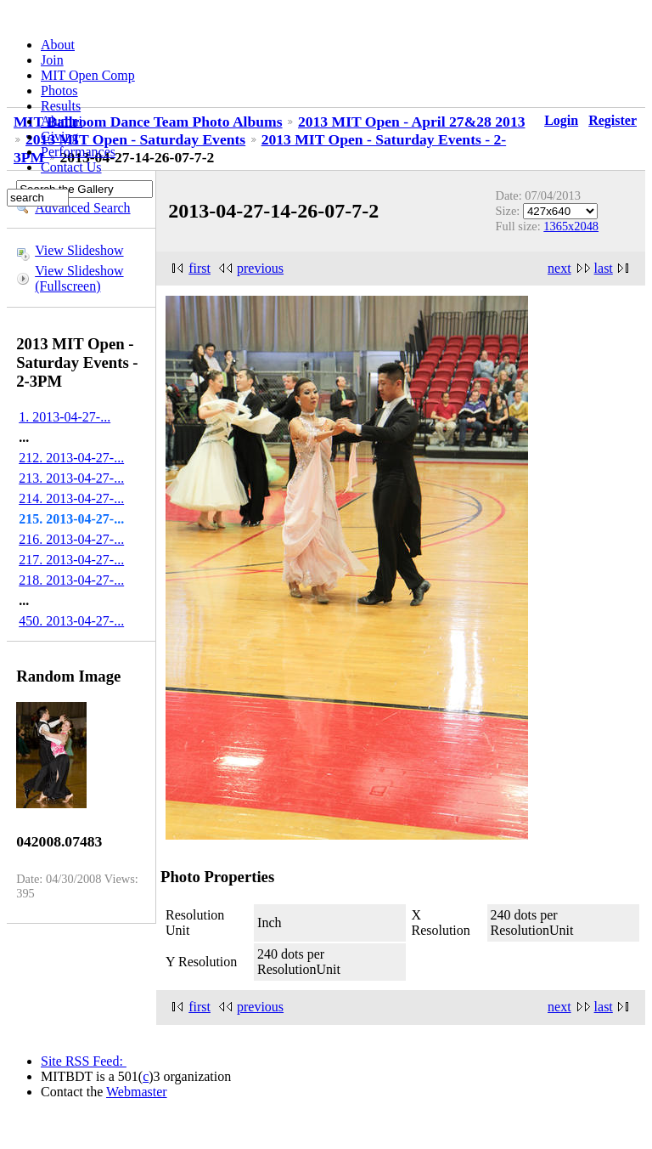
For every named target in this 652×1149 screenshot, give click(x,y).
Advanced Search (82, 208)
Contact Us (71, 167)
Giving (59, 136)
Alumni (61, 121)
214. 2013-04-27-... (71, 498)
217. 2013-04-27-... (71, 559)
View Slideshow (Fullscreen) (79, 278)
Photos (59, 90)
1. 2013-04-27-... (64, 417)
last (603, 268)
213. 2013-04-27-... (71, 478)
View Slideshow (79, 250)
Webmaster (136, 1091)
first (199, 268)
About (58, 44)
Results (61, 106)
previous (260, 268)
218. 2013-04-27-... (71, 580)
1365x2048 (571, 226)
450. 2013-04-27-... (71, 621)
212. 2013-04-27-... (71, 457)
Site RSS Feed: (83, 1061)
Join (52, 60)
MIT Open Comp (88, 75)
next (559, 268)
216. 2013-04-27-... (71, 539)
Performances (78, 151)
